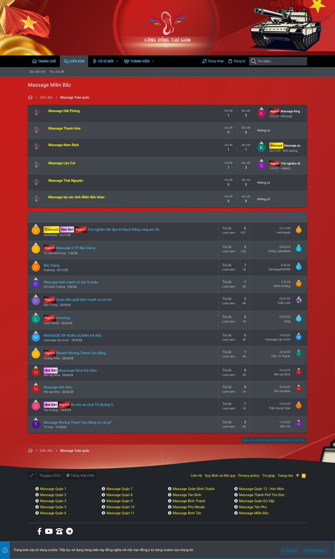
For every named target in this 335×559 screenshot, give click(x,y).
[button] (117, 61)
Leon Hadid (51, 323)
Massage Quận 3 (53, 501)
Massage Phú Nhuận (189, 507)
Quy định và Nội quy (220, 475)
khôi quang (290, 150)
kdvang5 (286, 116)
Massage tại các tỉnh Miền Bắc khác (76, 197)
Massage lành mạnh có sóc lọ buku (71, 282)
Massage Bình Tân (187, 513)
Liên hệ (196, 475)
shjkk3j (286, 168)
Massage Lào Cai (61, 163)
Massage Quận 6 (53, 513)
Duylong (49, 270)
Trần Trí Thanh (280, 356)
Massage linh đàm (58, 387)
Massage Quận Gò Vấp (256, 501)
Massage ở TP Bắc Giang (75, 248)
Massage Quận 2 (53, 495)
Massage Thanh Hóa (64, 128)
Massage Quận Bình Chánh (193, 489)
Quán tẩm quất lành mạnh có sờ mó (84, 300)
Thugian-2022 (50, 475)
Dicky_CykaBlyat (279, 251)
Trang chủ (285, 475)
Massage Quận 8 (119, 495)
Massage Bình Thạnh (189, 501)
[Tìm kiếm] (278, 61)
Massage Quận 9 (119, 501)
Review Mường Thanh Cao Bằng (81, 353)
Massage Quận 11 (120, 513)
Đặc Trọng (50, 305)
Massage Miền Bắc (253, 513)
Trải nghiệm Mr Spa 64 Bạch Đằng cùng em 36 (123, 229)
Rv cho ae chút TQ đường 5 (92, 405)
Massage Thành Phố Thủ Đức (262, 495)
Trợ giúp (268, 475)
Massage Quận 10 (120, 507)
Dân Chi (285, 426)
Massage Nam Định (63, 145)
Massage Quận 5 (53, 507)
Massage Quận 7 (119, 489)
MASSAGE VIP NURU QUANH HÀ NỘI (72, 335)
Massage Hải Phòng (64, 111)
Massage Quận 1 (53, 489)
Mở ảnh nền (323, 29)
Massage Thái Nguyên (65, 180)
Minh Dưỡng (282, 286)
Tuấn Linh (283, 303)
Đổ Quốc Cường (54, 286)
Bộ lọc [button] (295, 217)
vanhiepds (50, 235)
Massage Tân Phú (253, 507)
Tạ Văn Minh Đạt (55, 253)
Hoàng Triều (52, 358)
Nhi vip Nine (52, 375)
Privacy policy (248, 475)
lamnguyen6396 (279, 269)
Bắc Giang (52, 265)
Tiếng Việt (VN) (80, 475)
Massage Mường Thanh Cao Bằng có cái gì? (78, 422)
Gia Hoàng (51, 410)
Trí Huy (48, 427)
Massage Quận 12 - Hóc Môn (261, 489)
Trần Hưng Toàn (279, 408)
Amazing (63, 318)
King (287, 321)
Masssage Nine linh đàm (77, 370)
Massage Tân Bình (187, 495)
